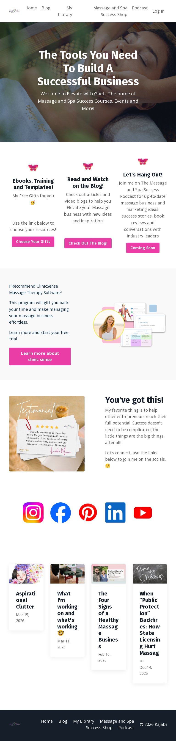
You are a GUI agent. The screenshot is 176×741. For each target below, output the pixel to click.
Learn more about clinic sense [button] (40, 357)
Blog (45, 8)
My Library (65, 11)
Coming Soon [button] (142, 248)
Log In (158, 11)
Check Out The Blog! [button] (88, 243)
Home (31, 8)
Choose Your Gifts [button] (33, 241)
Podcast (140, 8)
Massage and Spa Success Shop (110, 11)
